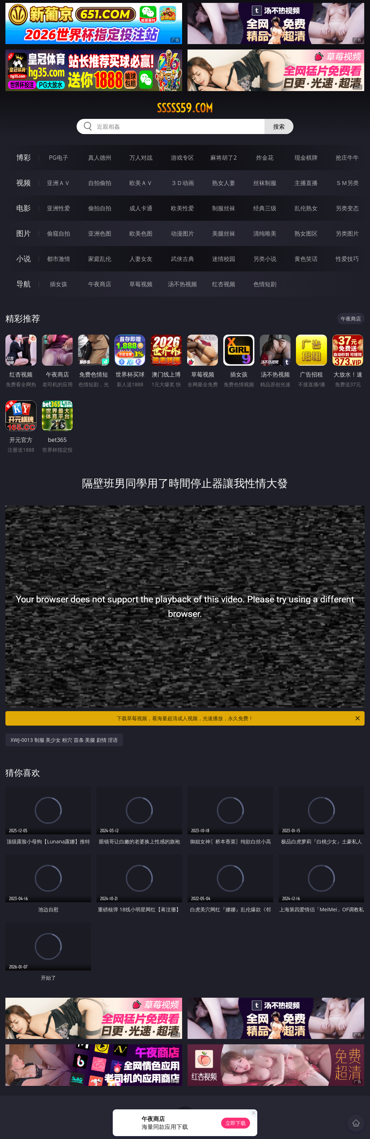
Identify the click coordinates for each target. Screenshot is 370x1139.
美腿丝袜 (223, 233)
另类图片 (347, 233)
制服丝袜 (223, 208)
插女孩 (58, 284)
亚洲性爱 (58, 208)
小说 (23, 258)
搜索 (279, 126)
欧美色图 (140, 233)
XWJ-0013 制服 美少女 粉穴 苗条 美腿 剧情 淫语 (64, 739)
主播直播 (306, 183)
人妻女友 (140, 259)
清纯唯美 (264, 233)
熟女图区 (306, 233)
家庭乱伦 (99, 259)
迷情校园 (223, 259)
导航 (23, 284)
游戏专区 (182, 158)
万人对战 (140, 158)
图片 (23, 233)
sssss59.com (185, 108)
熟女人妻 (223, 183)
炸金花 (265, 158)
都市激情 (58, 259)
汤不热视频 (182, 284)
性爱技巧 (347, 259)
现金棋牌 (306, 158)
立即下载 (235, 1122)
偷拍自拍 (99, 208)
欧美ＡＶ (140, 183)
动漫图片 (182, 233)
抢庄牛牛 (347, 158)
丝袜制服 (264, 183)
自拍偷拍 (99, 183)
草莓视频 (140, 284)
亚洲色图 (99, 233)
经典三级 (264, 208)
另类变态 (347, 208)
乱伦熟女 (306, 208)
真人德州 (99, 158)
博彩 (23, 157)
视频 (23, 183)
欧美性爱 (182, 208)
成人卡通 (140, 208)
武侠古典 (182, 259)
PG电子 (58, 158)
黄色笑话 (306, 259)
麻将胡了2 (223, 158)
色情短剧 (264, 284)
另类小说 (264, 259)
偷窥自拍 (58, 233)
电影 (23, 208)
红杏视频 (223, 284)
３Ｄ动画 (182, 183)
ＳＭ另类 (347, 183)
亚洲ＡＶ (58, 183)
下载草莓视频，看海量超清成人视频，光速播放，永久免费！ (239, 718)
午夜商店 (99, 284)
